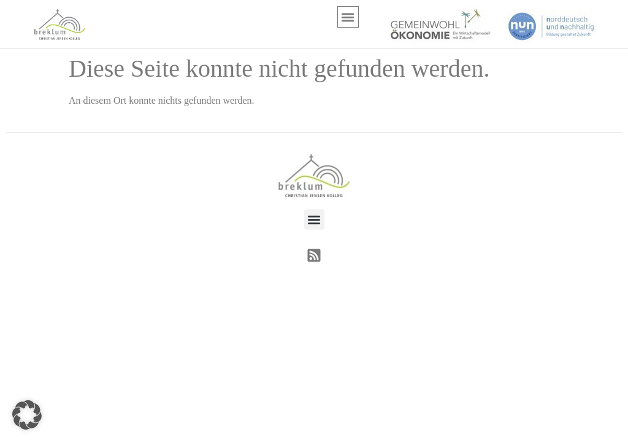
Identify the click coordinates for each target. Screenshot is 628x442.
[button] (348, 17)
